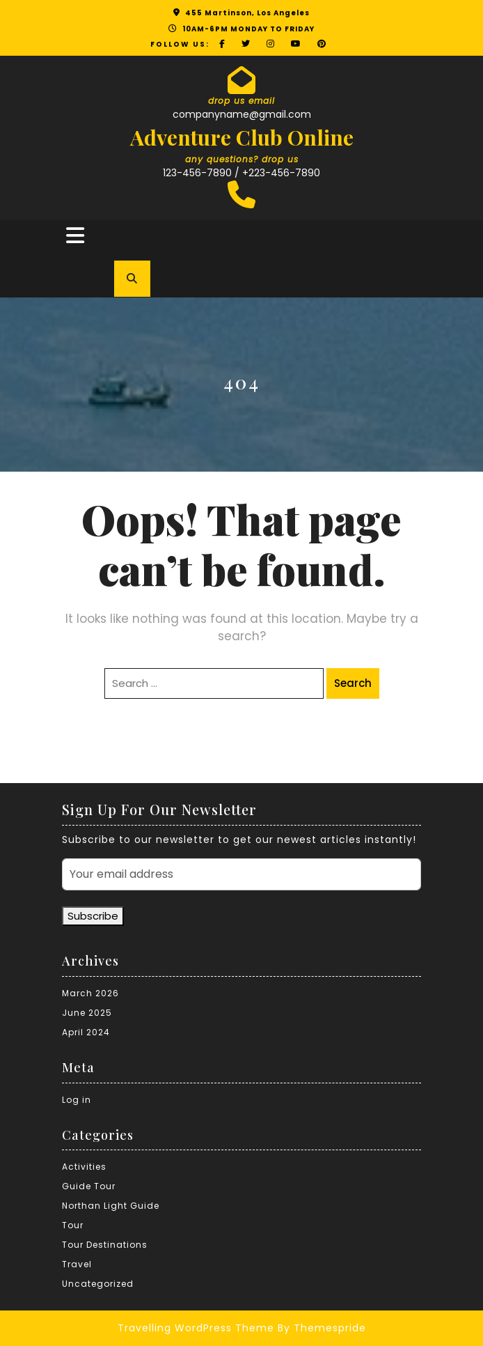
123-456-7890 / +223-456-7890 (241, 173)
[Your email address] (241, 874)
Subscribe (93, 915)
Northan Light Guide (110, 1206)
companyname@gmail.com (242, 114)
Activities (84, 1167)
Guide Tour (89, 1186)
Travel (77, 1264)
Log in (76, 1100)
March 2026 (90, 993)
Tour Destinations (105, 1245)
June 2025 (87, 1013)
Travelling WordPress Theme (196, 1328)
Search (353, 683)
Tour (73, 1225)
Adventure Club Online (242, 137)
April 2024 (86, 1032)
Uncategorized (98, 1284)
